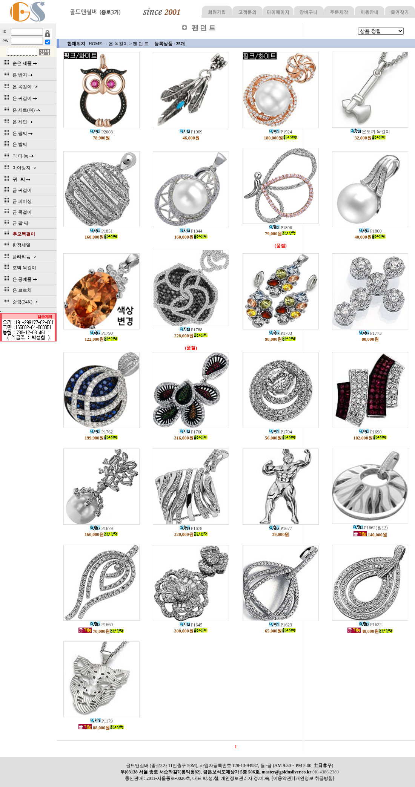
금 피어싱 (17, 201)
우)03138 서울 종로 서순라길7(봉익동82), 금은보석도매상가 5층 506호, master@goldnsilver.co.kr (216, 772)
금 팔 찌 (15, 223)
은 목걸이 (118, 43)
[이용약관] (282, 778)
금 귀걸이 (17, 190)
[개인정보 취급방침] (314, 778)
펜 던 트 (141, 43)
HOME (95, 43)
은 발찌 (14, 144)
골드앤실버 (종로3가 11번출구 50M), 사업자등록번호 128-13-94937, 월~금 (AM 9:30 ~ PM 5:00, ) (230, 765)
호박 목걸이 (19, 267)
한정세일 (16, 245)
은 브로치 (17, 290)
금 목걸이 (17, 212)
